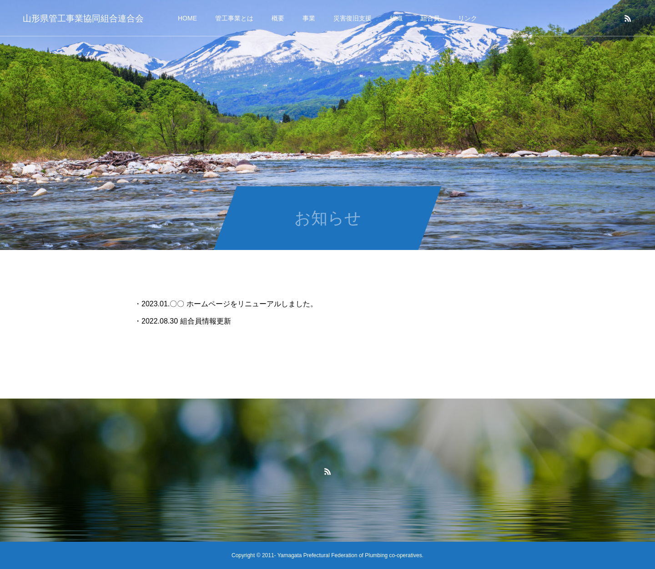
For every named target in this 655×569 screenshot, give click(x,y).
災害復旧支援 (352, 18)
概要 (278, 18)
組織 (396, 18)
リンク (467, 18)
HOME (187, 18)
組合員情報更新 (205, 321)
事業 (308, 18)
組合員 (430, 18)
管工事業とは (234, 18)
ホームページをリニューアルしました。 (251, 304)
